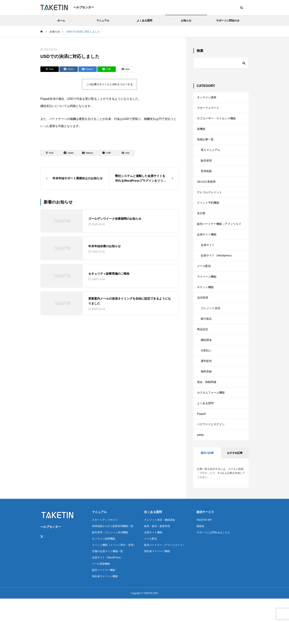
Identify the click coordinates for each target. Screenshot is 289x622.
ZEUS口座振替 (207, 187)
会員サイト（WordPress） (107, 580)
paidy (200, 457)
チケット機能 (206, 300)
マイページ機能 (207, 289)
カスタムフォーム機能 (212, 412)
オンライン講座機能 (103, 561)
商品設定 (203, 345)
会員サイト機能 (207, 244)
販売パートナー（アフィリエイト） (164, 568)
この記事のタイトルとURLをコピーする (109, 84)
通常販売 (207, 379)
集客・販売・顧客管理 (157, 549)
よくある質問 (144, 20)
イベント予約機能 (209, 210)
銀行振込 (207, 334)
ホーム (61, 20)
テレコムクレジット (210, 199)
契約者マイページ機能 (105, 599)
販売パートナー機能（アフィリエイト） (220, 234)
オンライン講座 (207, 97)
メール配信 (204, 277)
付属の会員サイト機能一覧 (107, 574)
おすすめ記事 (235, 476)
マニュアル (102, 20)
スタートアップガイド (105, 543)
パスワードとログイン (212, 446)
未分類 (201, 221)
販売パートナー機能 (103, 593)
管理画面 (207, 176)
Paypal (201, 435)
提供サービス (205, 535)
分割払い (207, 367)
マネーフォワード (209, 108)
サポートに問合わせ (227, 20)
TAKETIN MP (204, 543)
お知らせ (186, 20)
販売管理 (207, 165)
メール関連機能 (101, 586)
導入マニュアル (211, 154)
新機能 (201, 131)
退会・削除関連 (207, 401)
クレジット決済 (211, 322)
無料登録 (207, 390)
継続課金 (207, 356)
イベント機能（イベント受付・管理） (114, 568)
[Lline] (106, 69)
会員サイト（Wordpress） (218, 266)
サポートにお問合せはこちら (213, 555)
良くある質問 (153, 535)
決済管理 (203, 311)
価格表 (200, 549)
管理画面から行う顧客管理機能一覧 (112, 549)
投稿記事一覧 (206, 142)
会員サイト (208, 255)
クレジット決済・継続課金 (159, 543)
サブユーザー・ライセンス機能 (217, 120)
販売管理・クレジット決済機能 (110, 555)
